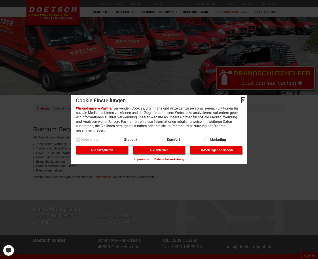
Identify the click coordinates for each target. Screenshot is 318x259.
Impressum (141, 159)
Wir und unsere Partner (94, 108)
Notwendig (89, 140)
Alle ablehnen (159, 150)
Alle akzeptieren (102, 150)
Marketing (217, 140)
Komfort (173, 140)
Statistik (130, 140)
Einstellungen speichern (216, 150)
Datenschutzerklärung (169, 159)
